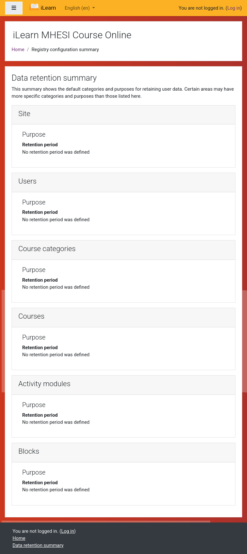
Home (18, 49)
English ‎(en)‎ (78, 8)
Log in (233, 8)
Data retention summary (38, 545)
